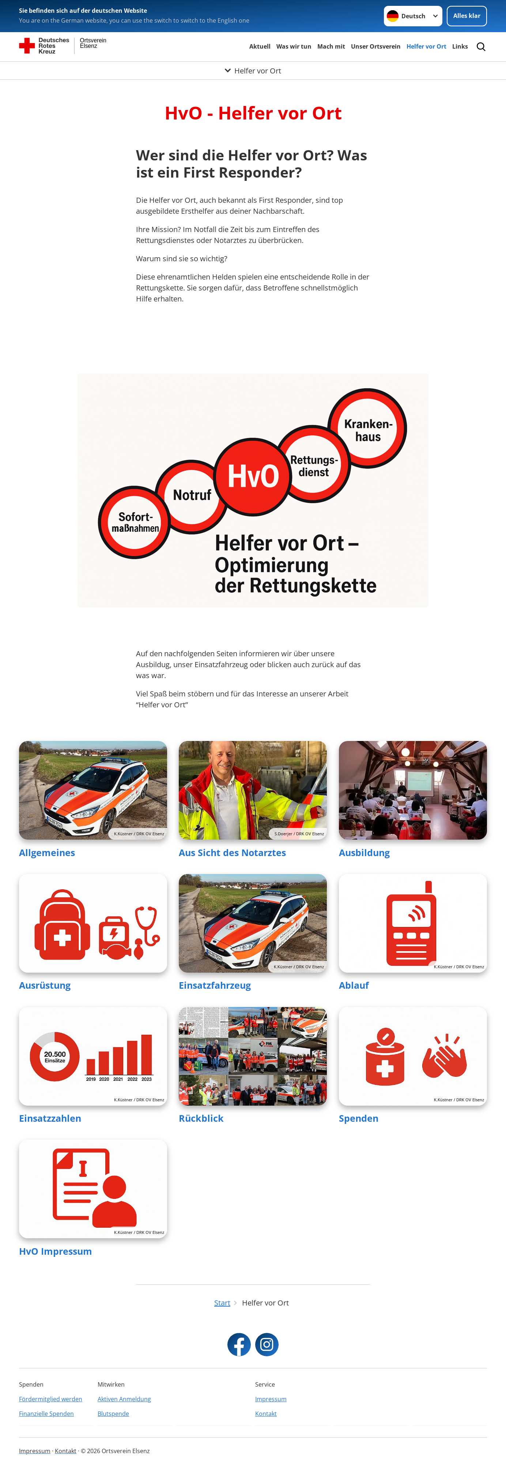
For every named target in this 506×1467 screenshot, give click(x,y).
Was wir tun (293, 46)
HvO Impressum (55, 1251)
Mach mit (331, 46)
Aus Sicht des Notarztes (232, 852)
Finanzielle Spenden (46, 1414)
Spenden (358, 1118)
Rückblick (201, 1118)
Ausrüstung (45, 985)
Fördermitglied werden (50, 1399)
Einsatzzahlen (50, 1118)
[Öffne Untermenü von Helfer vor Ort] (253, 70)
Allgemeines (47, 852)
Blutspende (113, 1414)
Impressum (271, 1399)
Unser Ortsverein (376, 46)
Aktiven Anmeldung (124, 1399)
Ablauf (354, 985)
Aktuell (260, 46)
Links (460, 46)
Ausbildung (364, 852)
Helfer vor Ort (426, 46)
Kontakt (266, 1414)
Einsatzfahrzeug (215, 985)
